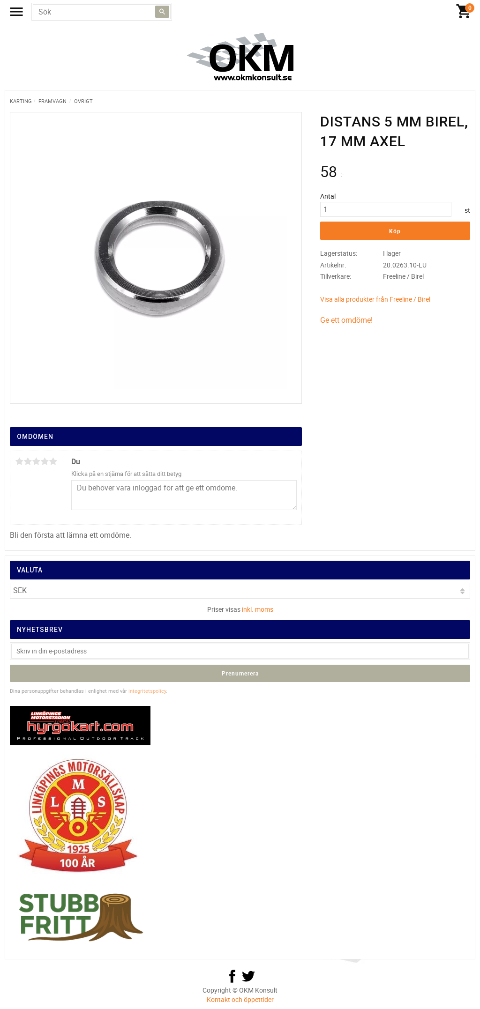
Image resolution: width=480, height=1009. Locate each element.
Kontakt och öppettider (240, 999)
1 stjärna (19, 461)
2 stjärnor (27, 461)
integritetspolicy (147, 690)
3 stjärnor (36, 461)
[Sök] (162, 12)
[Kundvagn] (463, 11)
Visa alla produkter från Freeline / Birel (375, 299)
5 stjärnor (53, 461)
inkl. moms (257, 609)
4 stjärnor (44, 461)
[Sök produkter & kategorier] (102, 11)
